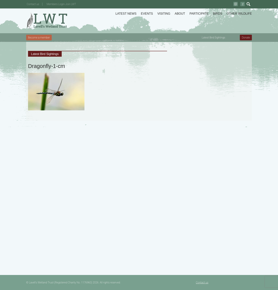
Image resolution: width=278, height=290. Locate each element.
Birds (217, 13)
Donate (246, 37)
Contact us (33, 4)
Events (147, 13)
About (180, 13)
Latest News (125, 13)
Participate (199, 13)
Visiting (163, 13)
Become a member (39, 37)
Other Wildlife (239, 13)
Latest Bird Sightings (213, 37)
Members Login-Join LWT (61, 4)
